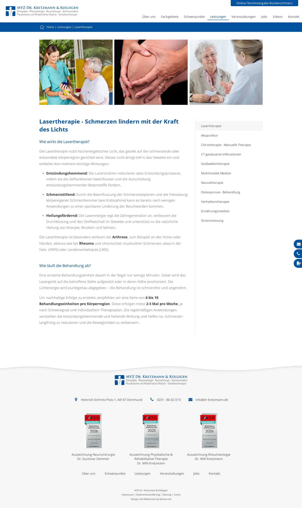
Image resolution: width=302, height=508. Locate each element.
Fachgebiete (170, 16)
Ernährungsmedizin (215, 211)
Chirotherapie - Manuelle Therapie (226, 145)
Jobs (264, 16)
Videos (278, 16)
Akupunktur (209, 135)
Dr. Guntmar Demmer (93, 459)
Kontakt (293, 16)
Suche (177, 494)
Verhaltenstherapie (215, 201)
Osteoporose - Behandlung (220, 192)
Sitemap (167, 494)
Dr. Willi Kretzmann (151, 463)
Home (50, 27)
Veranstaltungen (244, 16)
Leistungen (218, 16)
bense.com (165, 499)
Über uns (149, 16)
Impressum (128, 494)
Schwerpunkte (194, 16)
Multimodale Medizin (216, 173)
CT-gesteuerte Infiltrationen (221, 154)
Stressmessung (212, 220)
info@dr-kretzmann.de (211, 400)
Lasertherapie (83, 27)
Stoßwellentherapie (215, 164)
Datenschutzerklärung (148, 494)
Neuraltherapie (212, 183)
